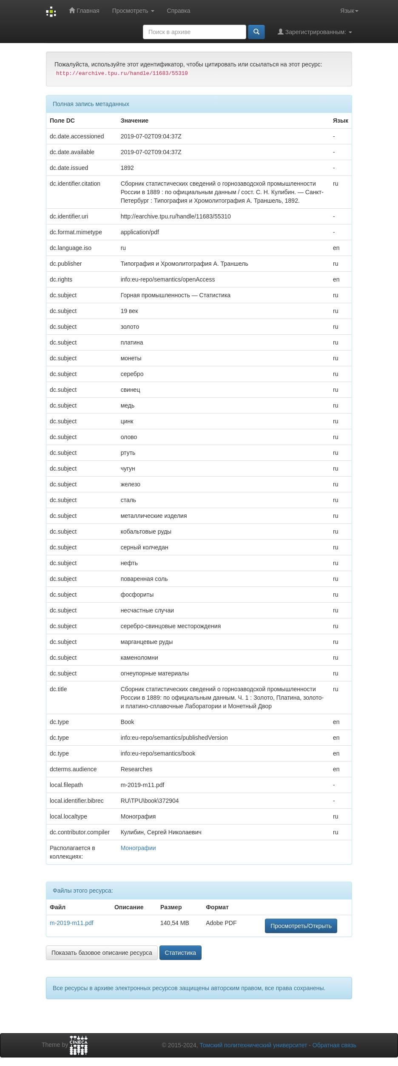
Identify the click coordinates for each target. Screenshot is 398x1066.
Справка (178, 10)
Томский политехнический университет (253, 1045)
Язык (349, 10)
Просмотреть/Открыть (301, 925)
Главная (84, 10)
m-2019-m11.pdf (72, 922)
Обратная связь (334, 1045)
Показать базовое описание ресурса (101, 952)
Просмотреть (133, 10)
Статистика (180, 952)
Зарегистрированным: (315, 31)
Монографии (138, 848)
